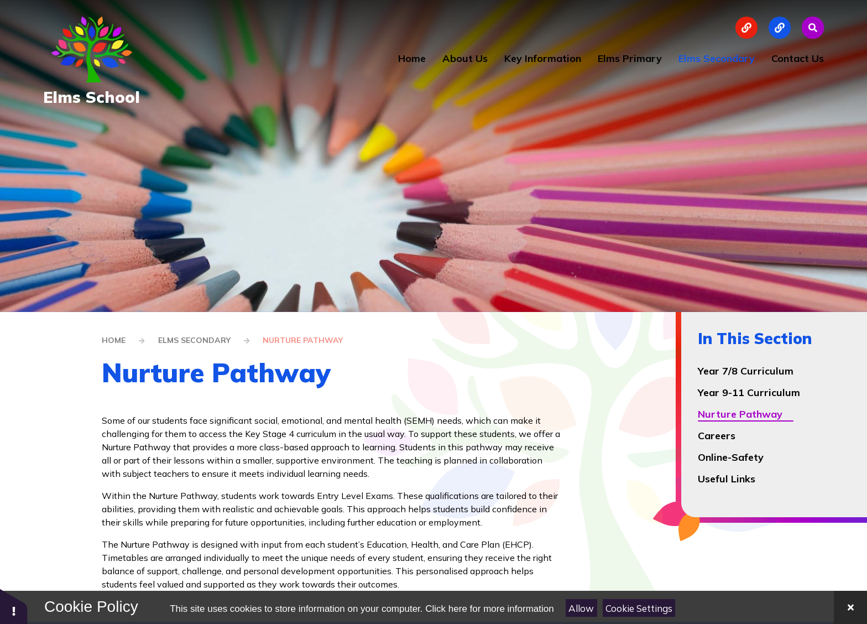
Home (114, 340)
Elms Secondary (194, 340)
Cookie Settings (638, 608)
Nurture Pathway (303, 340)
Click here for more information (489, 609)
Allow (581, 608)
